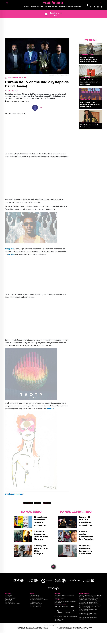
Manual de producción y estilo (12, 603)
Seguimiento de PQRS (84, 607)
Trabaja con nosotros (35, 596)
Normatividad (8, 599)
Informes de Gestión (10, 602)
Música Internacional (86, 122)
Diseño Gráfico (63, 555)
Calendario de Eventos (65, 6)
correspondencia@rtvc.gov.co (87, 601)
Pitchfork (50, 409)
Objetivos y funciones (10, 598)
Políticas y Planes (9, 601)
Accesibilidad (58, 620)
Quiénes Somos (9, 595)
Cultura (48, 6)
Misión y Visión (8, 596)
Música (33, 6)
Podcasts (54, 6)
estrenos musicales (85, 77)
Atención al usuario (34, 595)
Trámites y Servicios (34, 602)
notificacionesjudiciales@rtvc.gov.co (88, 614)
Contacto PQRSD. (93, 602)
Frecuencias (77, 6)
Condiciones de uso (59, 619)
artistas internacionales (87, 54)
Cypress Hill (62, 527)
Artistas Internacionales (17, 78)
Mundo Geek (40, 6)
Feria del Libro (63, 541)
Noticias (26, 6)
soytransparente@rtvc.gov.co (86, 619)
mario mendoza (18, 541)
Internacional (28, 503)
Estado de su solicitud (35, 605)
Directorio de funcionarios (36, 603)
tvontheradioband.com (14, 494)
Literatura (17, 527)
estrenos (38, 503)
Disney (16, 555)
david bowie (48, 503)
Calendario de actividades (36, 598)
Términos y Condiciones (35, 606)
